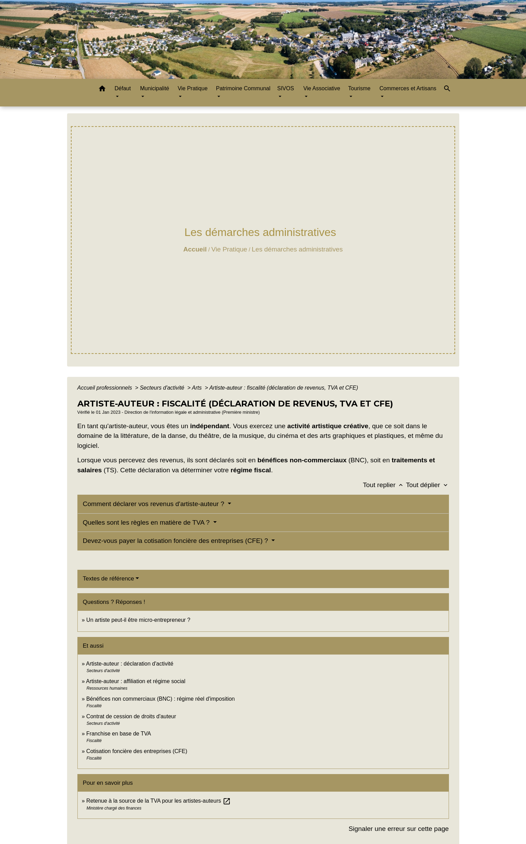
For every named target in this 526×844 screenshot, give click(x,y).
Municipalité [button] (154, 88)
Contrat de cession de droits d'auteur (131, 716)
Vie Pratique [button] (192, 88)
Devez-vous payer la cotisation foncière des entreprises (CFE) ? (176, 540)
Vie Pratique (229, 249)
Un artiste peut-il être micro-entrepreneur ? (138, 620)
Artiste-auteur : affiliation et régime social (135, 681)
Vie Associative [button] (321, 88)
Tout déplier (427, 484)
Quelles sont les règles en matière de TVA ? (147, 522)
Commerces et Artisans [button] (407, 88)
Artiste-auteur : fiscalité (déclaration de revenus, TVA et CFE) (283, 388)
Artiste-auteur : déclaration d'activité (129, 664)
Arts (197, 388)
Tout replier (384, 484)
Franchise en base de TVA (118, 734)
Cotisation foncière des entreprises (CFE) (136, 751)
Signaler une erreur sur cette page (398, 828)
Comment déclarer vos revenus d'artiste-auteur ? (154, 503)
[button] (102, 90)
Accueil (195, 249)
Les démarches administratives (297, 249)
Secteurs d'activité (163, 388)
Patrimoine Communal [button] (243, 88)
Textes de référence (108, 578)
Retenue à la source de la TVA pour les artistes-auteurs (158, 801)
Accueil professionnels (105, 388)
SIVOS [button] (285, 88)
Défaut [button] (123, 88)
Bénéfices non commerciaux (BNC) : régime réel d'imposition (160, 699)
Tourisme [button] (359, 88)
